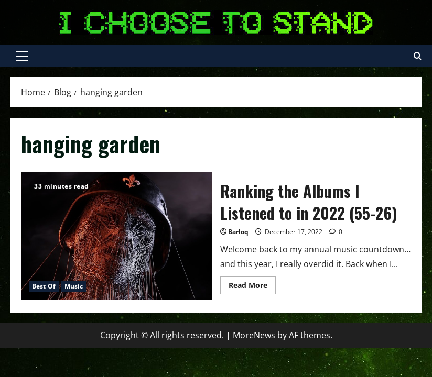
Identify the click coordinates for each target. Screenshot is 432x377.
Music (73, 286)
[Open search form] (418, 56)
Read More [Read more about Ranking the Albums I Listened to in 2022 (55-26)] (252, 287)
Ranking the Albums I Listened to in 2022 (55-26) (116, 236)
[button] (21, 56)
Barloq (238, 231)
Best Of (44, 286)
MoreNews (254, 335)
